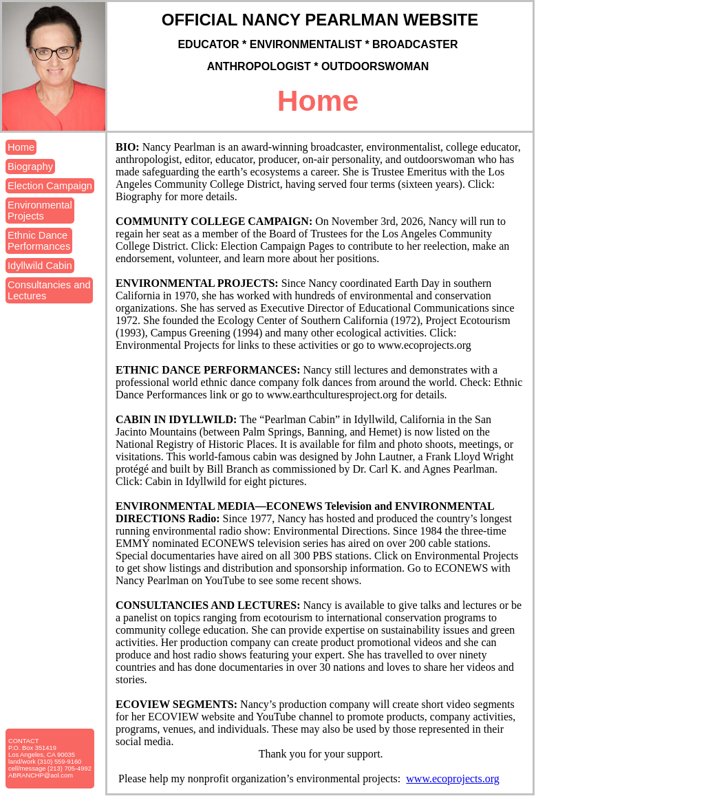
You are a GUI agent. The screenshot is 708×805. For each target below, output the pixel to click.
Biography (30, 166)
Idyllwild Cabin (40, 265)
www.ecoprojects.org (453, 778)
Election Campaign (50, 185)
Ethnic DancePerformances (39, 241)
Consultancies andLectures (49, 290)
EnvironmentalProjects (40, 211)
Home (21, 147)
